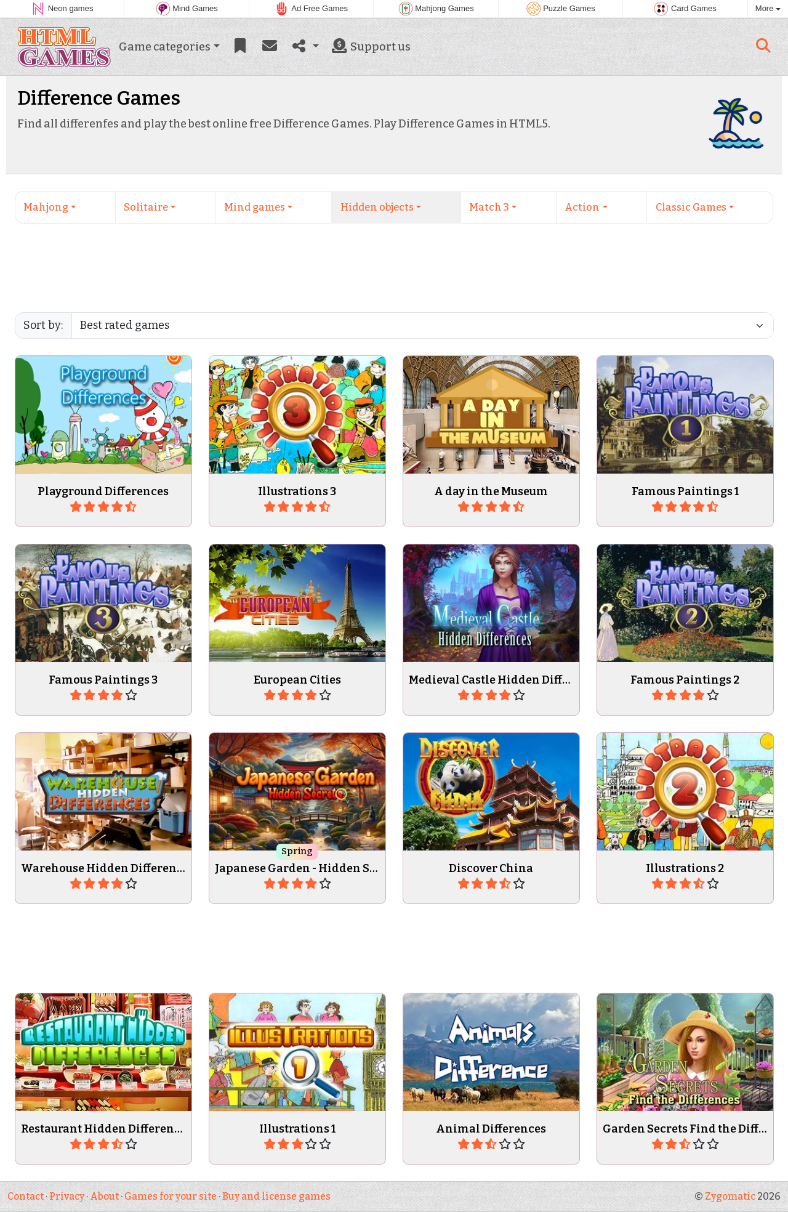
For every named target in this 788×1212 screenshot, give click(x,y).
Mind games (254, 207)
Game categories (165, 47)
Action (582, 207)
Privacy (66, 1196)
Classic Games (691, 207)
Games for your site (170, 1196)
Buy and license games (276, 1196)
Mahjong (45, 207)
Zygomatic (730, 1196)
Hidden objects (377, 207)
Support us (370, 47)
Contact (25, 1196)
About (104, 1196)
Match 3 (489, 207)
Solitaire (146, 207)
